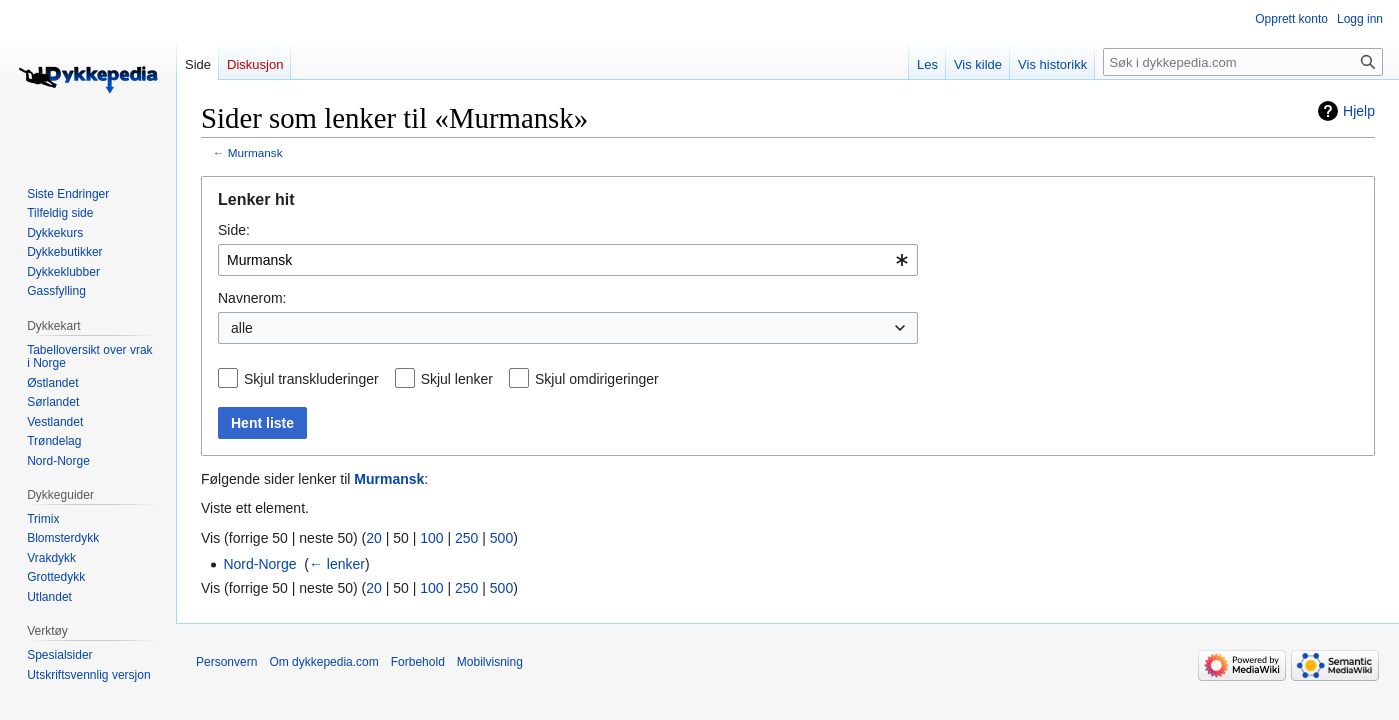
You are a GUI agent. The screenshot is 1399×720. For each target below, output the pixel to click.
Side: (234, 230)
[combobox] (568, 260)
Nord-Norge (259, 564)
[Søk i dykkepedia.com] (1243, 62)
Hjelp (1359, 111)
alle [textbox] (242, 328)
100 (431, 538)
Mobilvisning (490, 662)
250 (466, 538)
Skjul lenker (457, 379)
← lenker (337, 564)
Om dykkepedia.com (323, 662)
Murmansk (255, 152)
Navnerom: (252, 298)
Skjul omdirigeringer (597, 379)
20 (374, 538)
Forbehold (418, 662)
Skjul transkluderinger (311, 379)
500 (501, 538)
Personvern (226, 662)
